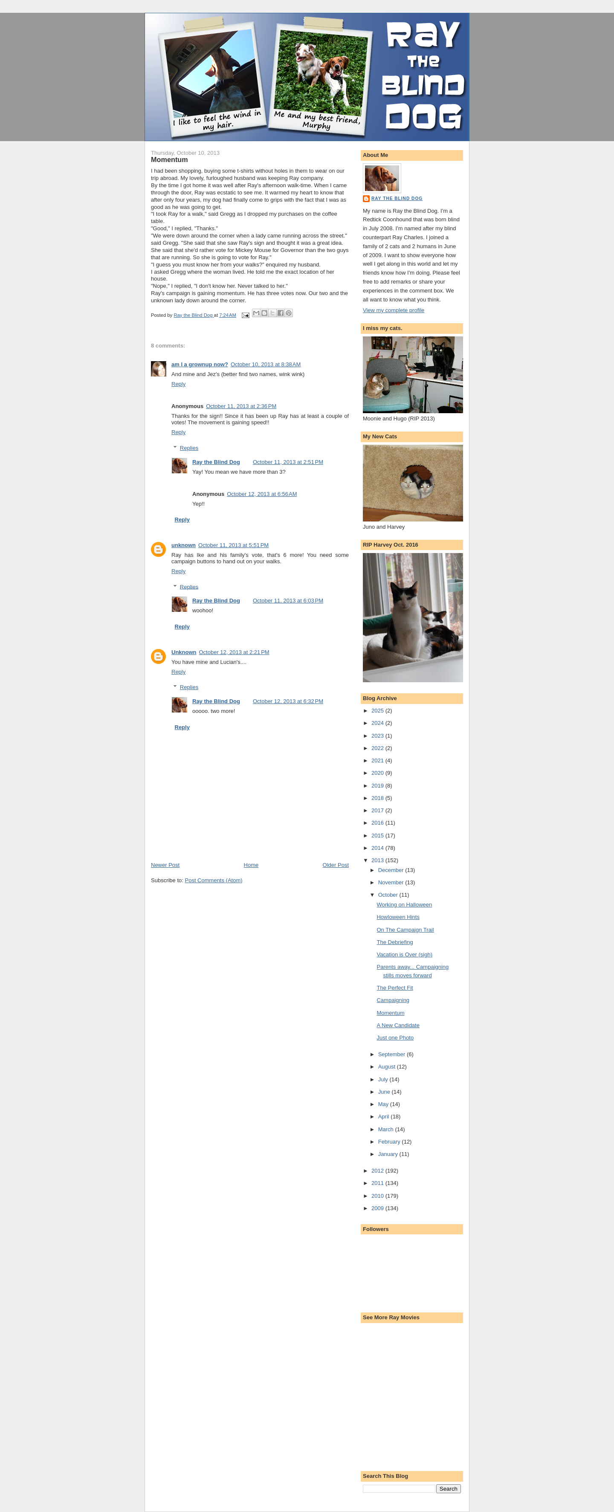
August (387, 1066)
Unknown (184, 652)
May (384, 1104)
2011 (378, 1183)
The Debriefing (395, 942)
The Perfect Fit (395, 988)
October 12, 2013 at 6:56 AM (262, 494)
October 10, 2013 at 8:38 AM (266, 364)
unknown (183, 545)
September (392, 1054)
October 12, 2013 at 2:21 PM (234, 652)
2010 (378, 1196)
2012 (378, 1170)
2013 (378, 860)
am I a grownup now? (199, 364)
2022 (378, 748)
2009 (378, 1208)
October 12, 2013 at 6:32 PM (288, 701)
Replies (189, 448)
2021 (378, 760)
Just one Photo (395, 1037)
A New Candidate (398, 1025)
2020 (378, 773)
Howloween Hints (398, 917)
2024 (378, 723)
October (389, 895)
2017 (378, 810)
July (384, 1079)
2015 (378, 835)
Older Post (336, 865)
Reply (178, 384)
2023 (378, 736)
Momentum (390, 1013)
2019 (378, 785)
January (389, 1154)
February (390, 1141)
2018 (378, 798)
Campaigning (393, 1000)
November (391, 882)
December (391, 870)
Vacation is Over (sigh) (404, 954)
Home (251, 865)
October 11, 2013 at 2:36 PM (241, 406)
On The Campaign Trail (405, 930)
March (386, 1129)
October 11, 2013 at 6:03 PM (288, 600)
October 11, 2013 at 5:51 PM (233, 545)
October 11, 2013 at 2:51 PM (288, 462)
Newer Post (165, 865)
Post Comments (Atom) (214, 880)
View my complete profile (393, 310)
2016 (378, 823)
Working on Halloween (404, 904)
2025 (378, 710)
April (384, 1116)
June (385, 1092)
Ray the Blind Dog (216, 462)
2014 (378, 848)
